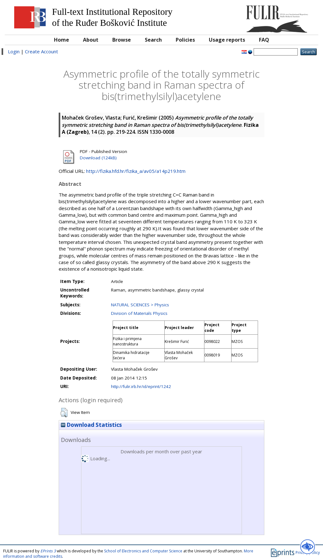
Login (14, 51)
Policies (185, 39)
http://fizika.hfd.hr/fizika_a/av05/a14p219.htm (135, 171)
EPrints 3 (48, 551)
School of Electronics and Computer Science (143, 551)
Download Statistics (91, 424)
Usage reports (227, 39)
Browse (121, 39)
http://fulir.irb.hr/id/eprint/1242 (141, 386)
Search (153, 39)
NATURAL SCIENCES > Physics (140, 305)
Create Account (41, 51)
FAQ (264, 39)
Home (61, 39)
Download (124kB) (98, 158)
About (90, 39)
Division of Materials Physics (139, 313)
